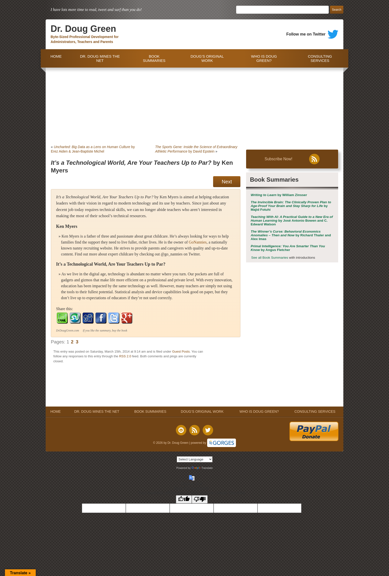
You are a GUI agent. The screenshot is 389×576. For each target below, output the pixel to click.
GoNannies (198, 242)
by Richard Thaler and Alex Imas (291, 235)
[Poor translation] (200, 499)
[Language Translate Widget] (194, 459)
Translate (202, 467)
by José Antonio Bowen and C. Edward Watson (292, 220)
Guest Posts (181, 351)
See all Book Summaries (269, 257)
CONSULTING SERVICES (320, 58)
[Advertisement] (194, 105)
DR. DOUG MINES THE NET (100, 58)
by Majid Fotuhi (291, 205)
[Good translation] (184, 499)
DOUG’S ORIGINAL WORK (207, 58)
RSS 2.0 (125, 356)
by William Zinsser (279, 195)
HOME (55, 58)
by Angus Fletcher (288, 248)
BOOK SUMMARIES (154, 58)
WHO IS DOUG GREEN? (264, 58)
